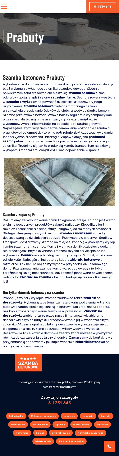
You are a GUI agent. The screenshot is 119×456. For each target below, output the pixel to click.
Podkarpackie (81, 424)
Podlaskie (102, 424)
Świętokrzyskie (61, 433)
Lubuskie (88, 416)
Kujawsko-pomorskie (43, 416)
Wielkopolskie (43, 441)
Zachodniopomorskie (71, 441)
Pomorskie (22, 433)
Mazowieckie (40, 424)
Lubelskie (69, 416)
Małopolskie (18, 424)
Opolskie (60, 424)
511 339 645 (103, 6)
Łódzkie (105, 416)
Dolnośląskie (16, 416)
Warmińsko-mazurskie (90, 433)
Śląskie (40, 433)
